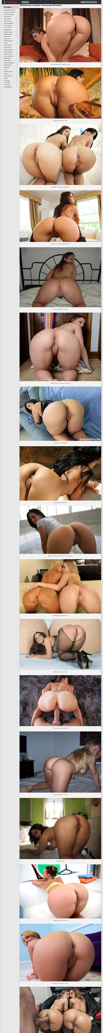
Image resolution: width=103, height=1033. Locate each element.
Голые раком (7, 58)
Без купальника (8, 76)
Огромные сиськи (8, 49)
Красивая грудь (8, 32)
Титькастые (7, 80)
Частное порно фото (9, 12)
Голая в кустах (7, 60)
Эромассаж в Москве (9, 10)
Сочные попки (8, 65)
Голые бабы (7, 84)
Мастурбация (7, 29)
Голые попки (7, 38)
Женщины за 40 (8, 34)
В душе (6, 78)
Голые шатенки (8, 25)
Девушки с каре (8, 71)
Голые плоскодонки (9, 62)
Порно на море (8, 45)
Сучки (5, 69)
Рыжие (6, 43)
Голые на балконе (8, 56)
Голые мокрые (7, 21)
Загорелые (7, 67)
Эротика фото (7, 16)
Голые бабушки (8, 87)
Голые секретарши (9, 14)
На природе (7, 82)
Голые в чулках (8, 27)
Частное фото (7, 18)
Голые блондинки (8, 23)
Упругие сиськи (8, 54)
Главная (26, 2)
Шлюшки (6, 73)
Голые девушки (8, 51)
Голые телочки (8, 47)
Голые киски (7, 36)
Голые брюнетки (8, 40)
